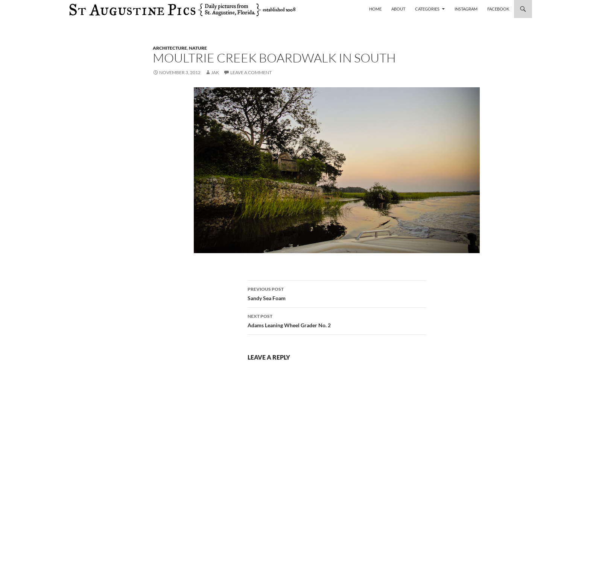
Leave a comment (251, 72)
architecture (170, 48)
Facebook (498, 8)
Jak (215, 72)
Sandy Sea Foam (337, 293)
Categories (427, 8)
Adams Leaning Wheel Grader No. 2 (337, 320)
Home (375, 8)
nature (198, 48)
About (398, 8)
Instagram (466, 8)
